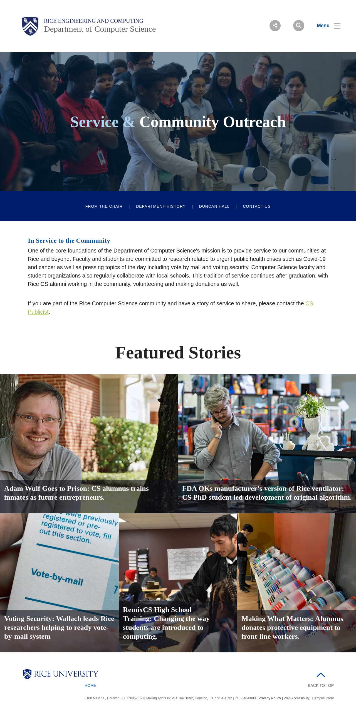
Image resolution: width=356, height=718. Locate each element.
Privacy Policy (269, 698)
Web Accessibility (296, 698)
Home (90, 685)
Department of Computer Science (100, 28)
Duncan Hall (214, 206)
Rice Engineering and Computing (93, 21)
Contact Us (257, 206)
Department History (161, 206)
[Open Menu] (325, 25)
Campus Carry (323, 698)
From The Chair (104, 206)
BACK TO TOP (321, 685)
